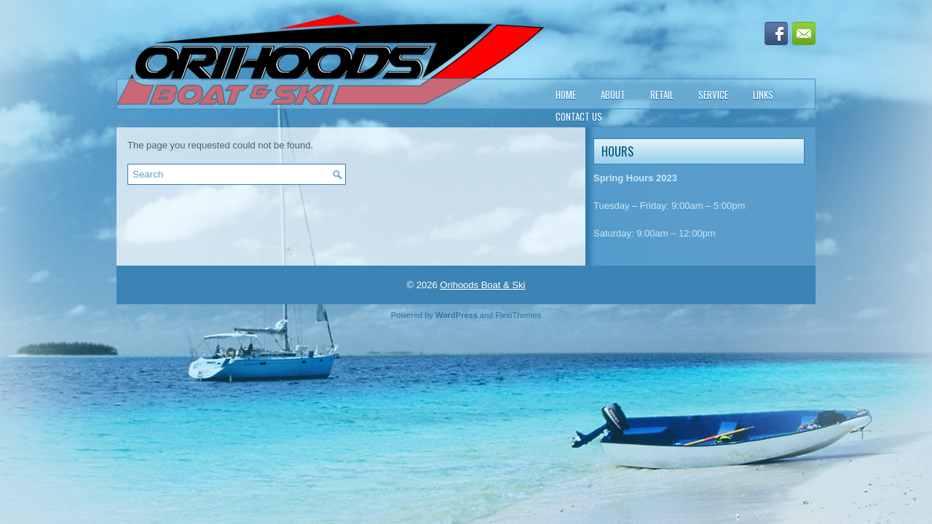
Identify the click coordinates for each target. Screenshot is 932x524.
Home (566, 94)
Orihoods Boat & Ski (482, 284)
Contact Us (579, 116)
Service (713, 94)
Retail (662, 94)
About (613, 94)
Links (763, 94)
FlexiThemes (518, 315)
